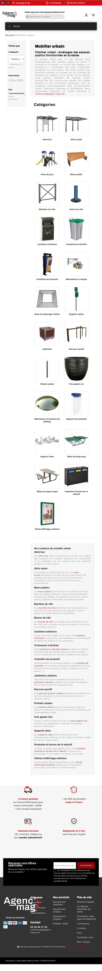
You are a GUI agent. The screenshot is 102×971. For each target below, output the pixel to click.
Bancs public (76, 174)
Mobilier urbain (61, 923)
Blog (52, 8)
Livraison (81, 928)
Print (79, 933)
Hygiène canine (76, 314)
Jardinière (47, 349)
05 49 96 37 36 (21, 3)
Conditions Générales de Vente (83, 909)
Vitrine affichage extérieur (47, 529)
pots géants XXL (79, 721)
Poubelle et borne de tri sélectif (76, 493)
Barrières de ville (47, 209)
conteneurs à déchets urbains (53, 649)
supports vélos (46, 735)
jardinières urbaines (43, 682)
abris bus (43, 556)
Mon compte (83, 942)
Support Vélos (47, 457)
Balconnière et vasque (76, 279)
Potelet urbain (47, 384)
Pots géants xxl (76, 384)
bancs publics (45, 591)
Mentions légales (85, 902)
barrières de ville (47, 608)
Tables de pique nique (47, 492)
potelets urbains (46, 707)
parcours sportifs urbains (51, 693)
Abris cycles (76, 140)
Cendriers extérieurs (47, 244)
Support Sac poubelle (76, 419)
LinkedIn (2, 2)
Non (17, 80)
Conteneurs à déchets (76, 244)
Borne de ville (76, 209)
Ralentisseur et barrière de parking (47, 420)
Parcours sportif (76, 349)
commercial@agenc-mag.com (50, 94)
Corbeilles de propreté (47, 279)
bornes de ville (45, 622)
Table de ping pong (76, 457)
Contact (67, 8)
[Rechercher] (45, 16)
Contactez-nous (85, 937)
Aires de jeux (47, 174)
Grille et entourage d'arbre (47, 314)
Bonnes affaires (77, 3)
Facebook (8, 2)
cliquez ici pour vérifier (75, 947)
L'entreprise (55, 3)
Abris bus (47, 140)
